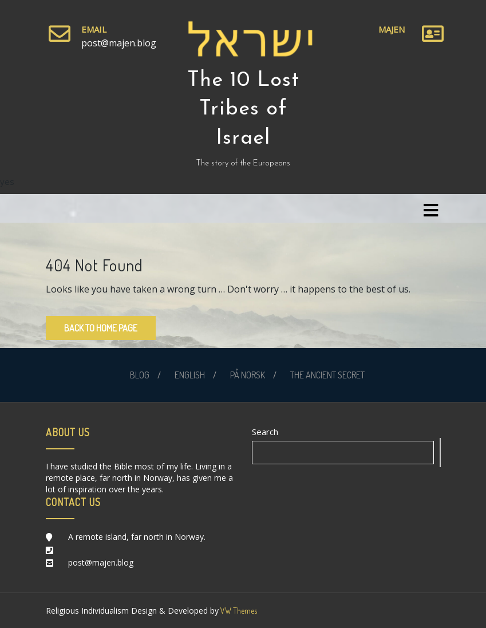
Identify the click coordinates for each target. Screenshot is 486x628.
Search (265, 431)
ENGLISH (190, 375)
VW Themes (238, 610)
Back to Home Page (100, 328)
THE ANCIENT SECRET (327, 375)
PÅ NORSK (247, 375)
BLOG (139, 375)
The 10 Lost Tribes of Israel (243, 109)
